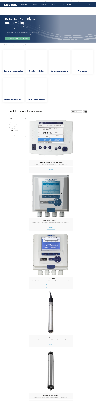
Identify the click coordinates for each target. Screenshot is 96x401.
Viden (52, 5)
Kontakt (69, 5)
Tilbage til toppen (58, 220)
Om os (60, 5)
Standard (74, 111)
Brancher (43, 5)
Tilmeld (66, 277)
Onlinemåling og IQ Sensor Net (24, 45)
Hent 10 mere (58, 217)
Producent (12, 136)
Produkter (6, 45)
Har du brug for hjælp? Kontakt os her (17, 38)
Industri (11, 118)
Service (34, 5)
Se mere (35, 144)
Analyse (13, 45)
